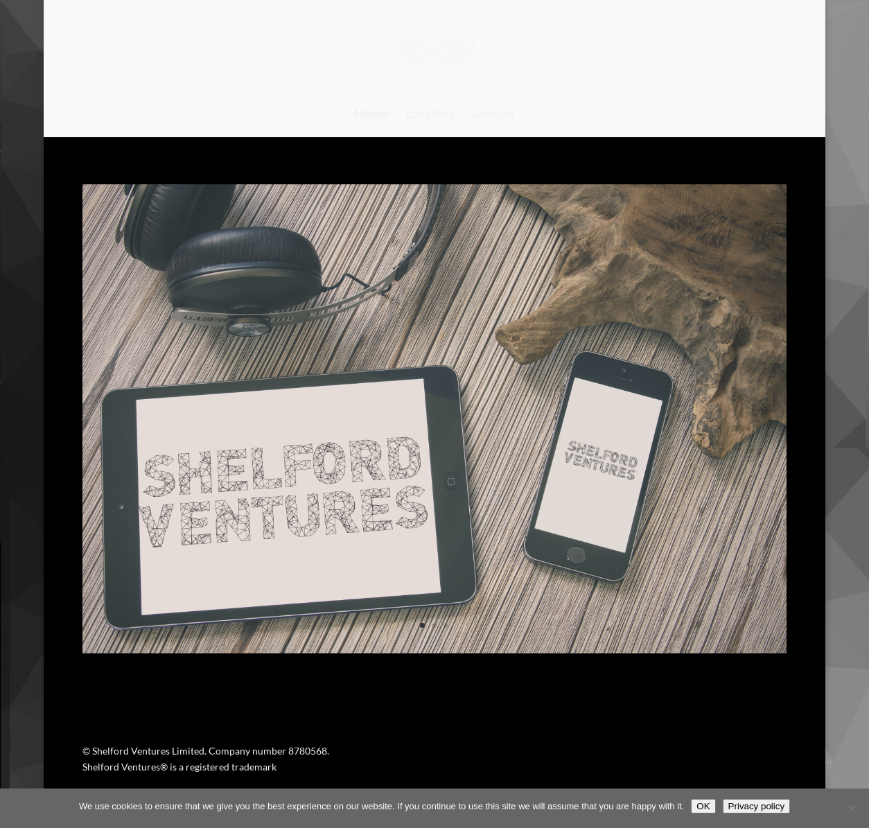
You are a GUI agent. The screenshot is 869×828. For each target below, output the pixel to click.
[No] (852, 809)
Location (429, 114)
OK (703, 806)
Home (371, 114)
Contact (493, 114)
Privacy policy (756, 806)
